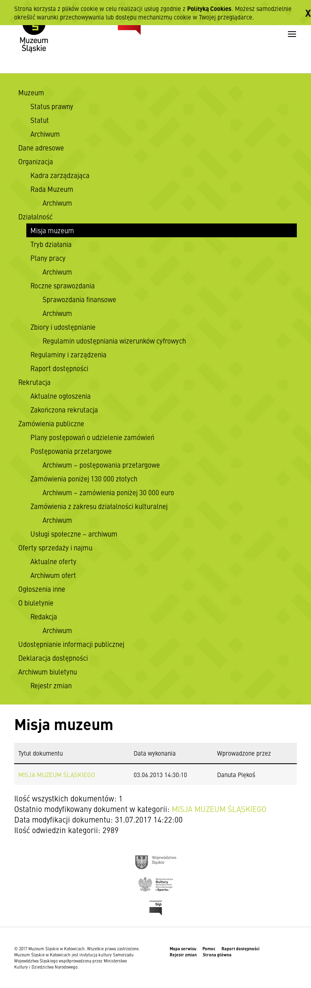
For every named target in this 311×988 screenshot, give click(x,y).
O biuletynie (35, 603)
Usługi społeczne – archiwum (73, 534)
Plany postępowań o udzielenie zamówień (92, 437)
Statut (39, 120)
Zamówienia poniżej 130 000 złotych (83, 478)
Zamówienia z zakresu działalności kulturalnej (99, 506)
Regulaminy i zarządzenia (68, 354)
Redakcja (43, 616)
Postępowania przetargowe (71, 451)
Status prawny (51, 106)
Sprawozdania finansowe (79, 299)
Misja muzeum (52, 230)
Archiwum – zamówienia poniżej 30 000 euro (108, 492)
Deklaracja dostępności (53, 658)
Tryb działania (51, 244)
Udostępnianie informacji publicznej (71, 644)
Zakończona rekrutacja (64, 410)
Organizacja (35, 161)
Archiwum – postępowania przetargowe (101, 465)
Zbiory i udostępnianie (63, 327)
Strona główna (217, 954)
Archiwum (45, 134)
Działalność (35, 216)
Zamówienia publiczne (51, 423)
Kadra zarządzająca (59, 175)
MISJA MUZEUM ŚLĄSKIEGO (56, 774)
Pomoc (208, 948)
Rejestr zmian (51, 685)
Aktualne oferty (53, 561)
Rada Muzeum (51, 189)
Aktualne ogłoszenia (60, 396)
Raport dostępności (59, 368)
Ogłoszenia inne (41, 589)
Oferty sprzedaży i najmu (55, 547)
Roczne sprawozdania (62, 285)
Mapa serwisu (183, 948)
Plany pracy (48, 258)
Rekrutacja (34, 382)
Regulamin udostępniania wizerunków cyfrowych (114, 341)
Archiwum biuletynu (47, 672)
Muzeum (31, 92)
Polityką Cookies (209, 8)
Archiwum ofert (53, 575)
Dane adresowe (41, 147)
